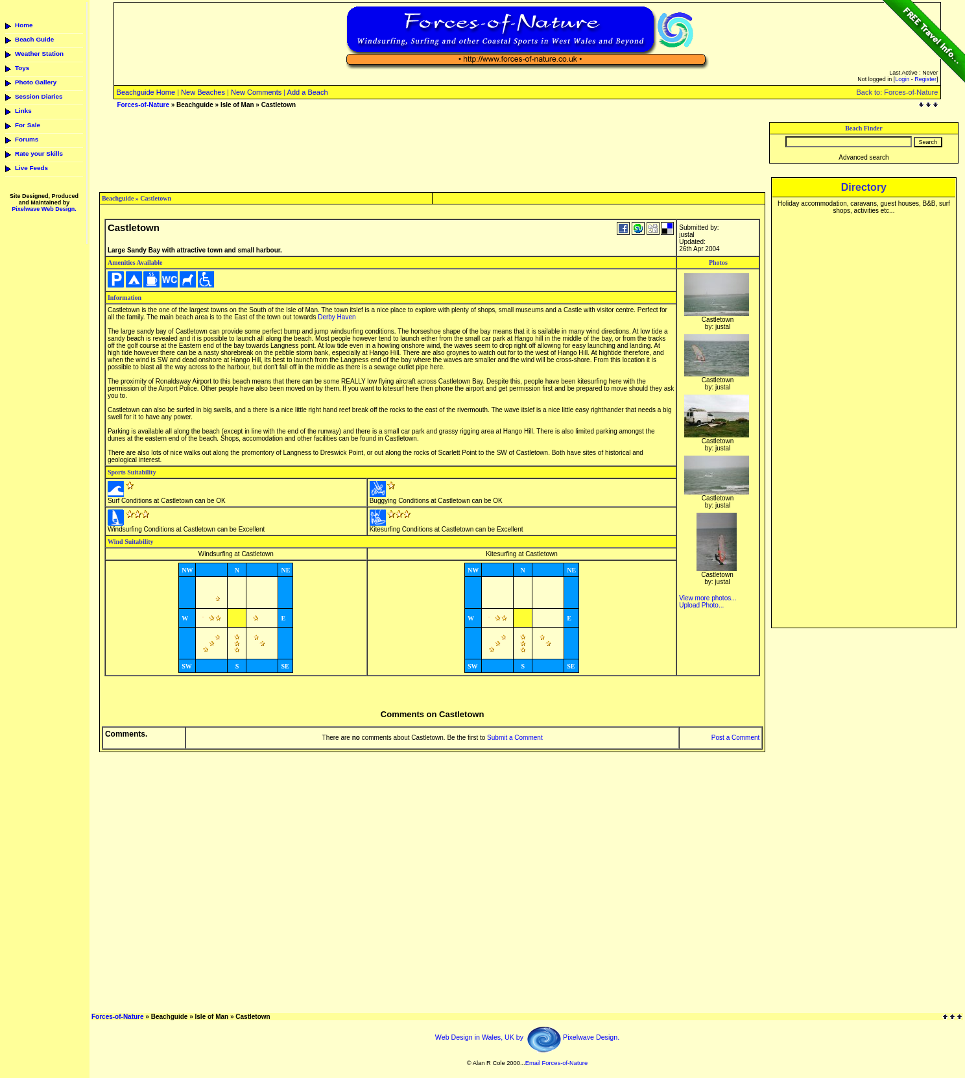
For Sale (27, 125)
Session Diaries (39, 96)
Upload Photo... (701, 605)
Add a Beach (307, 92)
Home (23, 25)
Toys (22, 67)
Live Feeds (31, 167)
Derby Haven (336, 317)
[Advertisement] (433, 151)
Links (23, 110)
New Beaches (203, 92)
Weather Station (39, 53)
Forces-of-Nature (143, 104)
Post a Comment (735, 737)
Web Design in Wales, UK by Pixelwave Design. (527, 1037)
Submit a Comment (515, 737)
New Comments (256, 92)
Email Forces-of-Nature (556, 1063)
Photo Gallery (35, 82)
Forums (26, 139)
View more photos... (707, 598)
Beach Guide (34, 39)
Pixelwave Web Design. (44, 209)
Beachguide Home (146, 92)
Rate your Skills (39, 153)
